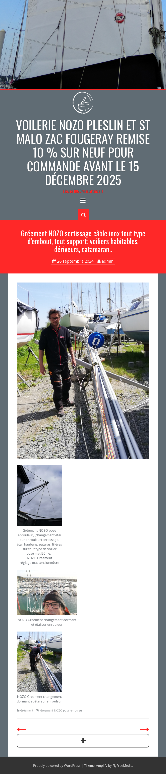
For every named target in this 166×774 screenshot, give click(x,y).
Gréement (26, 710)
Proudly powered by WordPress (57, 765)
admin (108, 261)
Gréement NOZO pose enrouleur (61, 710)
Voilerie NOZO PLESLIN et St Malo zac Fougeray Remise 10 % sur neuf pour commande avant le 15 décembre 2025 (83, 152)
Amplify (101, 765)
